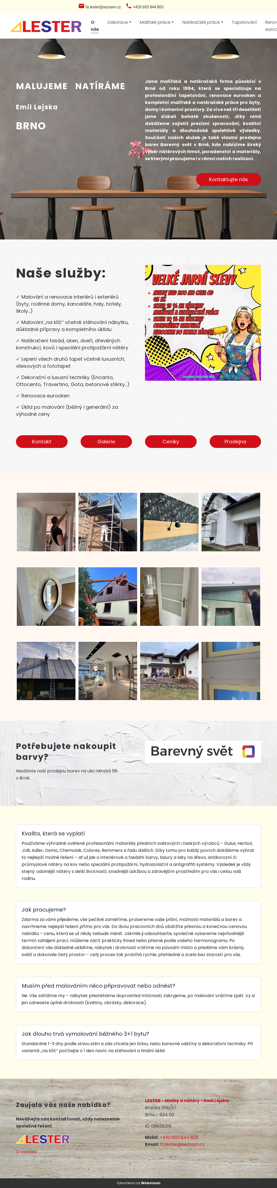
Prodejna (235, 441)
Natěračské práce (201, 22)
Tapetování (244, 22)
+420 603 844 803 (179, 1137)
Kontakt (41, 441)
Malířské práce (155, 22)
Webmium (150, 1183)
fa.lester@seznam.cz (182, 1144)
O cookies (26, 1152)
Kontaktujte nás (228, 179)
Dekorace (118, 22)
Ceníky (171, 441)
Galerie (106, 441)
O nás (95, 25)
